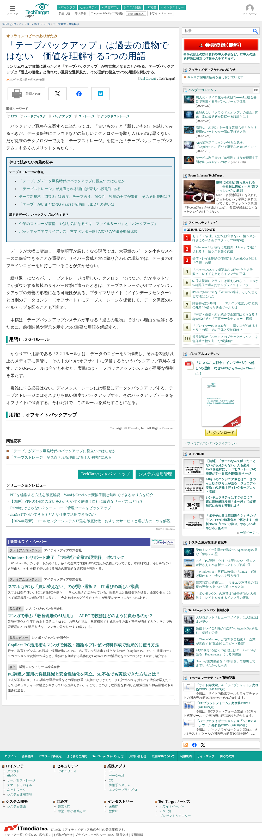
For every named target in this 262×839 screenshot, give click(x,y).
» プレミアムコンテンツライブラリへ (211, 443)
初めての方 (227, 756)
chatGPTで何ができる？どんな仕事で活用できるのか (53, 514)
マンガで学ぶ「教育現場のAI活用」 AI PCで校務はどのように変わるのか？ (80, 616)
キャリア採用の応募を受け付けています (215, 77)
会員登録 (27, 756)
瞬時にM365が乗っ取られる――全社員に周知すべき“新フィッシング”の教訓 (237, 187)
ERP (111, 771)
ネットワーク (16, 790)
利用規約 (186, 756)
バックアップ (62, 116)
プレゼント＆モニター (175, 816)
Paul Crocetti (147, 78)
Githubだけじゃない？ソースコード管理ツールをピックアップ (60, 508)
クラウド (13, 771)
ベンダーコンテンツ (202, 90)
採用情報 (137, 835)
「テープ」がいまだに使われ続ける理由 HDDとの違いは (66, 204)
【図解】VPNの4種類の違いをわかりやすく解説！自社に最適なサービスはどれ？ (76, 501)
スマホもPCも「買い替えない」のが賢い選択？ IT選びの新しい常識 (73, 586)
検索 (256, 31)
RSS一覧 (165, 811)
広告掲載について (163, 756)
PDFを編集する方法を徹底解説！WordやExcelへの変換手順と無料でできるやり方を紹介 (81, 495)
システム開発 (16, 806)
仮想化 (11, 776)
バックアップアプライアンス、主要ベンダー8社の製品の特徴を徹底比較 (78, 232)
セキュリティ (67, 771)
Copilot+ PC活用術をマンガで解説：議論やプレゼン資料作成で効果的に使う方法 (83, 645)
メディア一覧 (13, 835)
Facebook (194, 745)
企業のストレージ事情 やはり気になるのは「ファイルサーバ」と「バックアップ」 (88, 224)
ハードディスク (35, 116)
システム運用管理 (155, 474)
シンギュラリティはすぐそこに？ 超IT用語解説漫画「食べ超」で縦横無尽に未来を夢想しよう (231, 502)
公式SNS (31, 835)
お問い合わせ (137, 756)
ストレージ (86, 116)
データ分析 (116, 776)
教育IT (113, 811)
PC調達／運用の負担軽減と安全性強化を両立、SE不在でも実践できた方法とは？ (84, 674)
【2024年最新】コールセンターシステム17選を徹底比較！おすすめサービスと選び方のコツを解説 (90, 521)
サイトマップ (205, 756)
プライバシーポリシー (90, 835)
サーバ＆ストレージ (21, 780)
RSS (186, 745)
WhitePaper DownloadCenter (162, 542)
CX (111, 780)
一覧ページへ (249, 532)
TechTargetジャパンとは (108, 756)
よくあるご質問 (77, 756)
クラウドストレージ (115, 116)
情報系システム (120, 785)
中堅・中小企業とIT (72, 811)
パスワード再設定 (50, 756)
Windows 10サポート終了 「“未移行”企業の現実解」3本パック (66, 557)
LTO (14, 116)
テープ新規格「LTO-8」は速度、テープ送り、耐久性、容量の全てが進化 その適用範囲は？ (95, 197)
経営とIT (64, 806)
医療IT (113, 806)
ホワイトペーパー (172, 806)
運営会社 (122, 835)
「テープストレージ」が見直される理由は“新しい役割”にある (70, 189)
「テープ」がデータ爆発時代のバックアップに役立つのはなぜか (72, 181)
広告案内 (45, 835)
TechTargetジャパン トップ (105, 474)
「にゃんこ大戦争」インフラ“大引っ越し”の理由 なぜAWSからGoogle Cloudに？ (225, 368)
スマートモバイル (19, 785)
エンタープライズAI (123, 790)
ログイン (10, 756)
